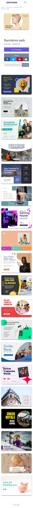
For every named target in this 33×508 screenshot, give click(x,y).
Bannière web (5, 9)
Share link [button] (25, 65)
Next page (16, 504)
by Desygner (7, 44)
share (17, 55)
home (3, 7)
